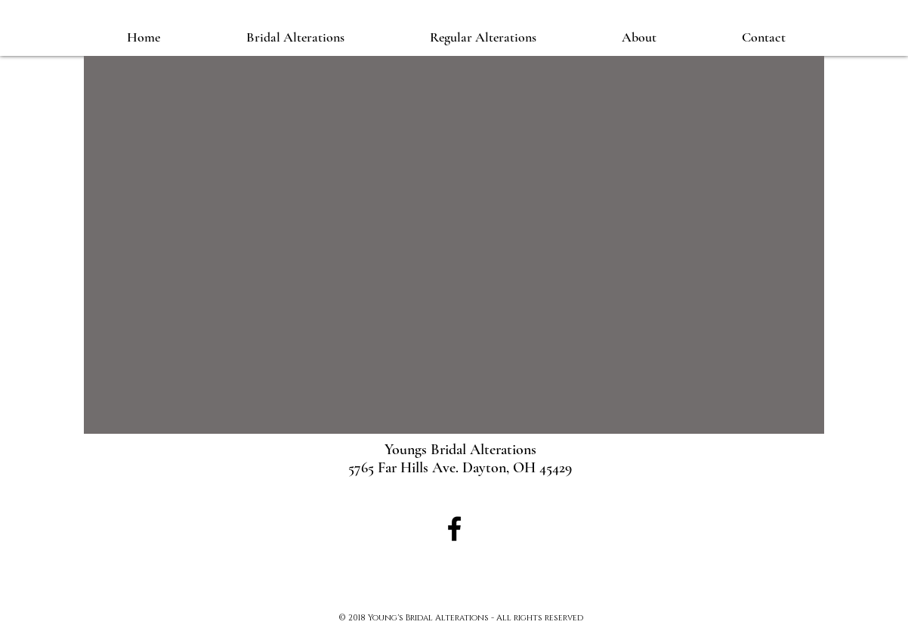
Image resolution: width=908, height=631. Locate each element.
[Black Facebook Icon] (454, 528)
